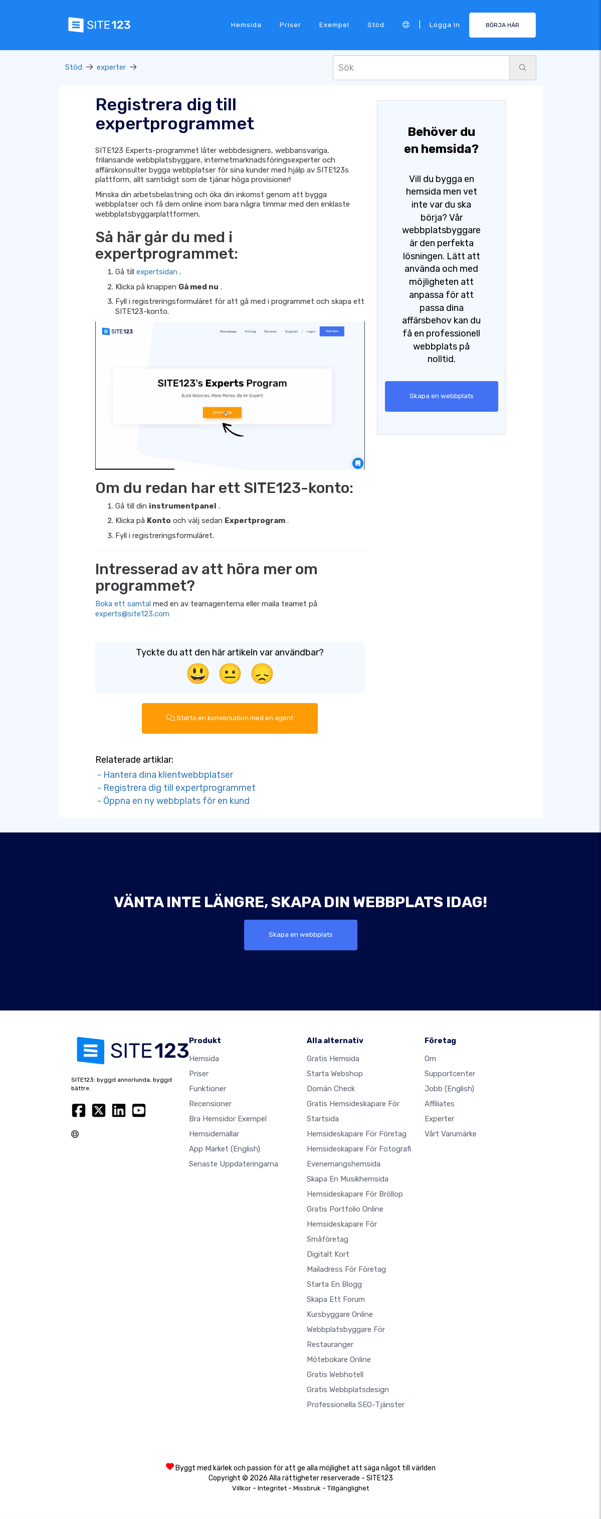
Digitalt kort (328, 1254)
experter (111, 67)
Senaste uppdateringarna (233, 1164)
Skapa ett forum (336, 1299)
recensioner (210, 1104)
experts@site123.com (132, 613)
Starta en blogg (334, 1284)
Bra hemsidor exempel (228, 1119)
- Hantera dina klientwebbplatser (164, 774)
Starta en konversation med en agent (229, 718)
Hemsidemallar (214, 1134)
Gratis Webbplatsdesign (348, 1390)
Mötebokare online (339, 1360)
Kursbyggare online (340, 1314)
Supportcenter (450, 1074)
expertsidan (156, 271)
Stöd (375, 25)
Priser (290, 25)
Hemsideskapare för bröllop (355, 1194)
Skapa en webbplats (442, 396)
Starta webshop (335, 1074)
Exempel (334, 25)
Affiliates (440, 1104)
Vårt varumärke (451, 1134)
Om (430, 1059)
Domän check (331, 1089)
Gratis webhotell (335, 1375)
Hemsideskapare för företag (357, 1134)
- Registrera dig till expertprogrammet (175, 787)
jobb (449, 1089)
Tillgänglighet (348, 1488)
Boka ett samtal (123, 603)
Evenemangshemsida (343, 1164)
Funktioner (207, 1089)
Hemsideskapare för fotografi (359, 1149)
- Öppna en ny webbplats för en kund (172, 800)
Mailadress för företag (346, 1269)
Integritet (272, 1488)
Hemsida (246, 25)
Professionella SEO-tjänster (356, 1405)
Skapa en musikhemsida (347, 1179)
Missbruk (307, 1488)
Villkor (241, 1488)
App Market (224, 1149)
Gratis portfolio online (345, 1209)
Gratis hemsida (333, 1059)
